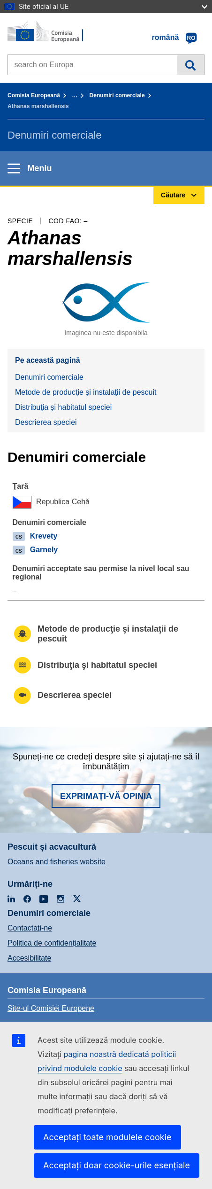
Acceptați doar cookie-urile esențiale (116, 1165)
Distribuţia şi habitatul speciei (63, 407)
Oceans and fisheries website (57, 862)
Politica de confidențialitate (52, 943)
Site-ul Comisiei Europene (51, 1008)
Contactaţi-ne (30, 928)
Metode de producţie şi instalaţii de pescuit (86, 392)
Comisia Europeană (34, 95)
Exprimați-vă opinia (106, 796)
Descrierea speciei (46, 422)
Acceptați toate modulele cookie (107, 1137)
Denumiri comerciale (117, 95)
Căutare (190, 65)
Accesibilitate (29, 958)
